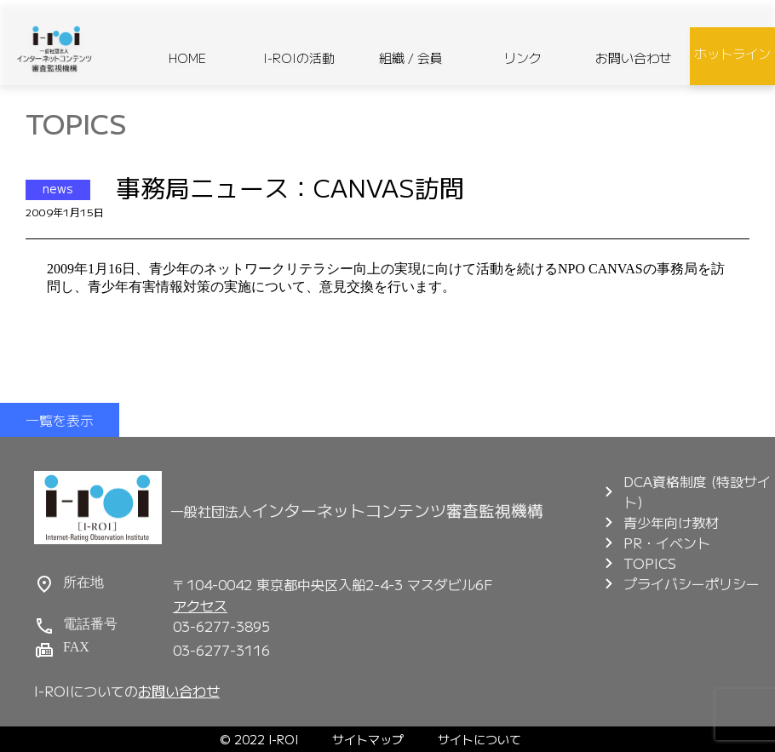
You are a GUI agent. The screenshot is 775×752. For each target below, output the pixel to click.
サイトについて (479, 739)
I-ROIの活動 (299, 57)
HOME (187, 57)
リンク (522, 57)
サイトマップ (368, 739)
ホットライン (732, 53)
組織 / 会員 (411, 57)
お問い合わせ (633, 57)
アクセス (200, 605)
